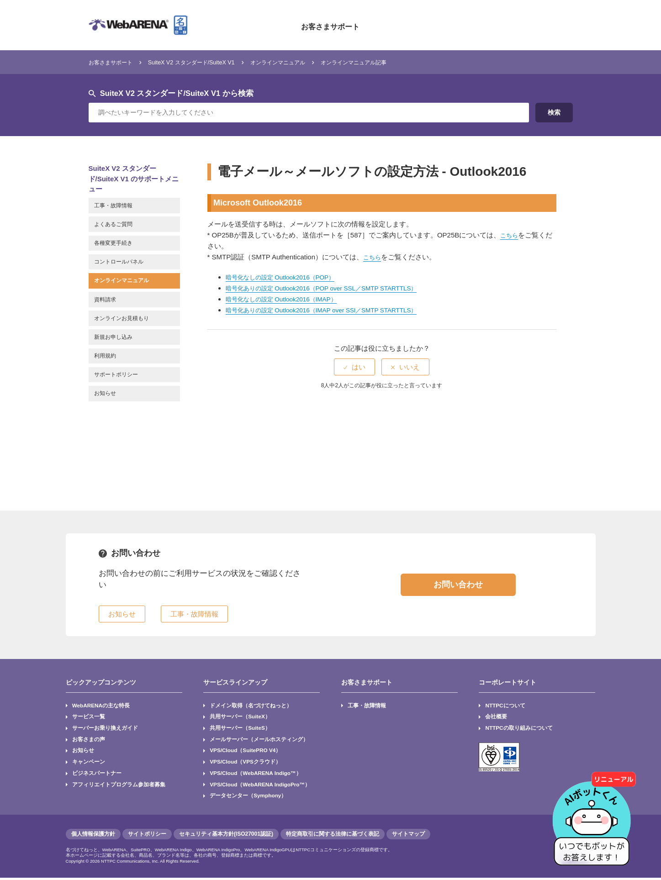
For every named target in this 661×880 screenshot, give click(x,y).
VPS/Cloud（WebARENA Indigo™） (256, 774)
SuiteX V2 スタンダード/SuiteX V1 (212, 62)
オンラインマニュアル (314, 62)
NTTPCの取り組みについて (519, 728)
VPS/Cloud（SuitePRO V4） (246, 751)
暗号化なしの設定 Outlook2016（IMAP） (289, 299)
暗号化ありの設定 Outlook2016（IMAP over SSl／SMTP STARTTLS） (333, 310)
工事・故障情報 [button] (194, 614)
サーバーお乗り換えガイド (105, 728)
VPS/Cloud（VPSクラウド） (245, 763)
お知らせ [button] (122, 614)
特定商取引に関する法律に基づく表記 (332, 836)
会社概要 (497, 717)
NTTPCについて (506, 705)
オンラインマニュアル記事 (406, 62)
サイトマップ (408, 836)
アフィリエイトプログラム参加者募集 (118, 786)
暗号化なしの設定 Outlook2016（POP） (287, 277)
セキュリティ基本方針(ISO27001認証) (226, 836)
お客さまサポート (330, 25)
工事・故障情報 (367, 705)
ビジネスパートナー (97, 774)
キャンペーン (88, 763)
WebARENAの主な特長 (101, 705)
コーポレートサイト (507, 682)
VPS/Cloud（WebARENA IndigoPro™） (261, 786)
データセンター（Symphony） (248, 797)
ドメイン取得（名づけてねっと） (251, 705)
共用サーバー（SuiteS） (240, 728)
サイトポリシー (147, 836)
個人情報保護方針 (93, 836)
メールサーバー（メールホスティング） (259, 740)
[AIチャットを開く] (594, 813)
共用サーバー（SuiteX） (240, 717)
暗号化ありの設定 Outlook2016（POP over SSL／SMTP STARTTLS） (333, 288)
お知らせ (83, 751)
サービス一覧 (88, 717)
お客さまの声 (88, 740)
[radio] (354, 366)
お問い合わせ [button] (458, 584)
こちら (510, 235)
